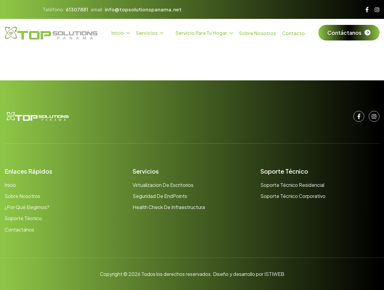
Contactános (19, 229)
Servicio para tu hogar (201, 33)
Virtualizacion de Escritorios (163, 185)
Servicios (147, 33)
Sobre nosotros (22, 196)
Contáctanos (344, 32)
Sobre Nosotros (257, 33)
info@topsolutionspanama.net (143, 9)
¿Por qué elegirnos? (26, 207)
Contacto (293, 33)
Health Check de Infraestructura (169, 207)
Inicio (117, 33)
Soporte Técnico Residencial (292, 185)
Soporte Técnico (23, 218)
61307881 (77, 9)
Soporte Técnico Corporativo (293, 196)
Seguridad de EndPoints (160, 196)
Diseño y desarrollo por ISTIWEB (248, 274)
